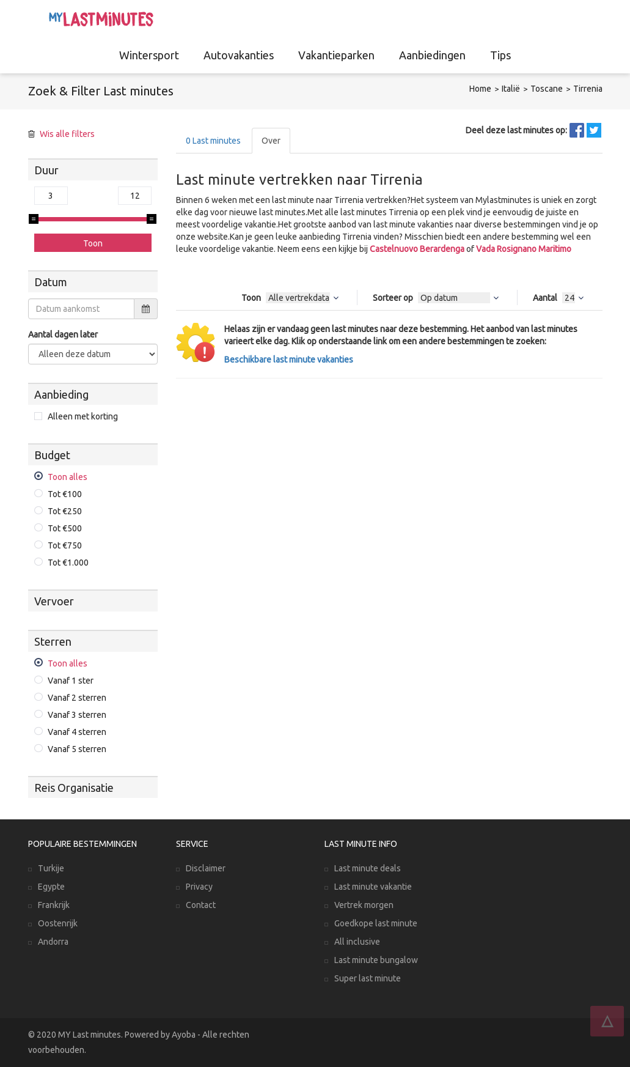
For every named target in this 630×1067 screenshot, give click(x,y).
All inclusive (357, 942)
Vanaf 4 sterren (77, 732)
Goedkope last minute (375, 923)
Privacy (199, 887)
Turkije (51, 868)
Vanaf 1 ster (70, 680)
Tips (500, 55)
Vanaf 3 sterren (77, 715)
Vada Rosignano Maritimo (523, 249)
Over (271, 141)
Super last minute (367, 978)
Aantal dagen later (63, 334)
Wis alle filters (67, 134)
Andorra (53, 942)
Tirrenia (588, 89)
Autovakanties (238, 55)
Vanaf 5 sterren (77, 749)
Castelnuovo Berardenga (417, 249)
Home (480, 89)
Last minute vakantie (373, 887)
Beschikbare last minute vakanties (288, 359)
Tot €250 (65, 511)
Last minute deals (367, 868)
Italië (511, 89)
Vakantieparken (336, 55)
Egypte (51, 887)
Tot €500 (65, 528)
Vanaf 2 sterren (77, 698)
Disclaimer (205, 868)
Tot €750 (65, 545)
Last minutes (213, 141)
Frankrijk (54, 905)
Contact (201, 905)
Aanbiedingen (432, 55)
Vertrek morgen (364, 905)
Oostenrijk (58, 923)
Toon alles (67, 477)
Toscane (546, 89)
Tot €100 (65, 494)
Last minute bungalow (376, 960)
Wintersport (149, 55)
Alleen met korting (83, 416)
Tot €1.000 (68, 562)
